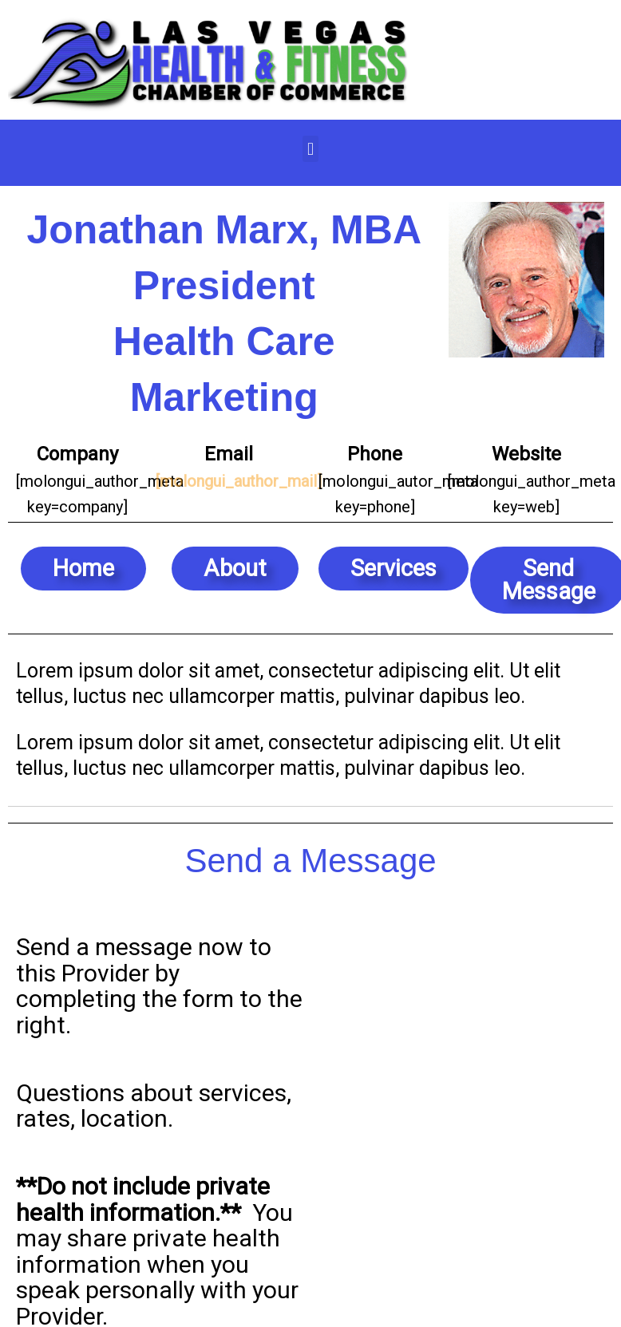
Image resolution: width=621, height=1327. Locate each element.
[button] (310, 149)
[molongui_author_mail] (239, 481)
